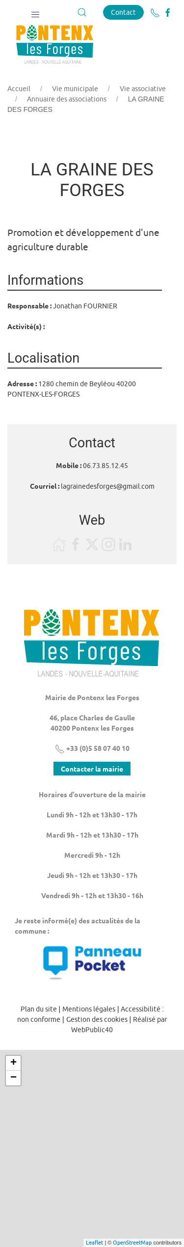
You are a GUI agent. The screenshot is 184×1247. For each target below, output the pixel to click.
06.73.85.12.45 (105, 466)
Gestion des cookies (97, 1019)
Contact (123, 12)
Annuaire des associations (66, 99)
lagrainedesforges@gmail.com (108, 486)
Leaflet (94, 1242)
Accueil (18, 89)
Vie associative (143, 89)
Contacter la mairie (92, 768)
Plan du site (39, 1009)
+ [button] (13, 1063)
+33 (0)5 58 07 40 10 (92, 747)
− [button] (13, 1078)
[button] (35, 12)
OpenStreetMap (132, 1242)
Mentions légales (88, 1009)
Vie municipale (75, 89)
